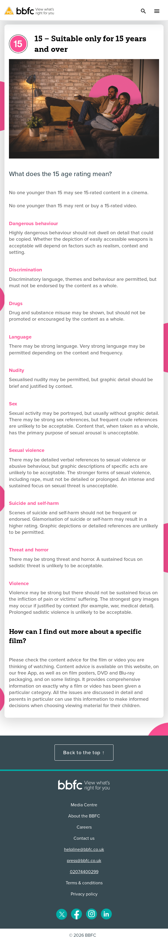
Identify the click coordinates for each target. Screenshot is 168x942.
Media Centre (84, 805)
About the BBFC (84, 816)
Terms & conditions (84, 883)
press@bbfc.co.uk (84, 860)
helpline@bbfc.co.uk (84, 849)
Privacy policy (84, 894)
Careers (84, 827)
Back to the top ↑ (84, 752)
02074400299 (84, 872)
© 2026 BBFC (82, 935)
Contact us (84, 838)
